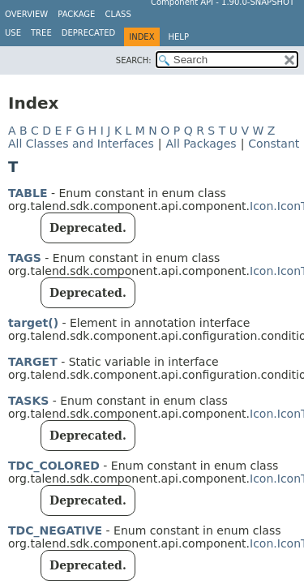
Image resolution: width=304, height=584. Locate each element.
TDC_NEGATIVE (55, 530)
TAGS (24, 257)
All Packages (200, 143)
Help (179, 36)
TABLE (27, 193)
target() (33, 322)
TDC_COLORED (54, 465)
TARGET (33, 361)
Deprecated (89, 32)
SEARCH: (134, 60)
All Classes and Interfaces (81, 143)
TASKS (28, 400)
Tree (41, 32)
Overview (26, 14)
